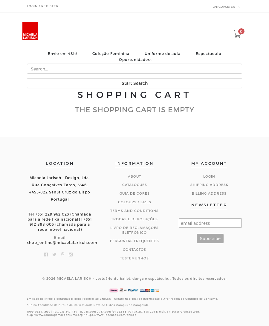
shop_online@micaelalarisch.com (62, 242)
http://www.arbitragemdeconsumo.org (55, 314)
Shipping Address (209, 185)
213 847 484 (68, 311)
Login (209, 176)
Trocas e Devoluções (134, 219)
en (227, 7)
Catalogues (134, 185)
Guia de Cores (135, 193)
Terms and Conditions (134, 211)
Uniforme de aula (163, 54)
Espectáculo (208, 54)
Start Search (135, 83)
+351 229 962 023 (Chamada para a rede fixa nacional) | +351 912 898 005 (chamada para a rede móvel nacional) (59, 221)
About (134, 176)
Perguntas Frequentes (134, 241)
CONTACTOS (134, 249)
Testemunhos (134, 258)
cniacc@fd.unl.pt (179, 311)
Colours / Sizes (134, 202)
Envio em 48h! (62, 54)
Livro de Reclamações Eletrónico (134, 230)
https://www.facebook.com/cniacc (111, 314)
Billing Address (209, 193)
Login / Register (43, 6)
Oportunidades (134, 59)
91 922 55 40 (122, 311)
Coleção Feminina (110, 54)
